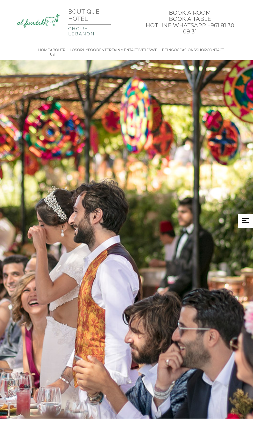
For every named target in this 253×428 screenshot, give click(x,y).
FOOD (93, 50)
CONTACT (215, 50)
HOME (44, 50)
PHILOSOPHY (75, 50)
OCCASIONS (185, 50)
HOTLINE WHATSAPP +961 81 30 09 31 (190, 28)
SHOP (201, 50)
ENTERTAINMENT (115, 50)
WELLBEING (162, 50)
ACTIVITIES (141, 50)
